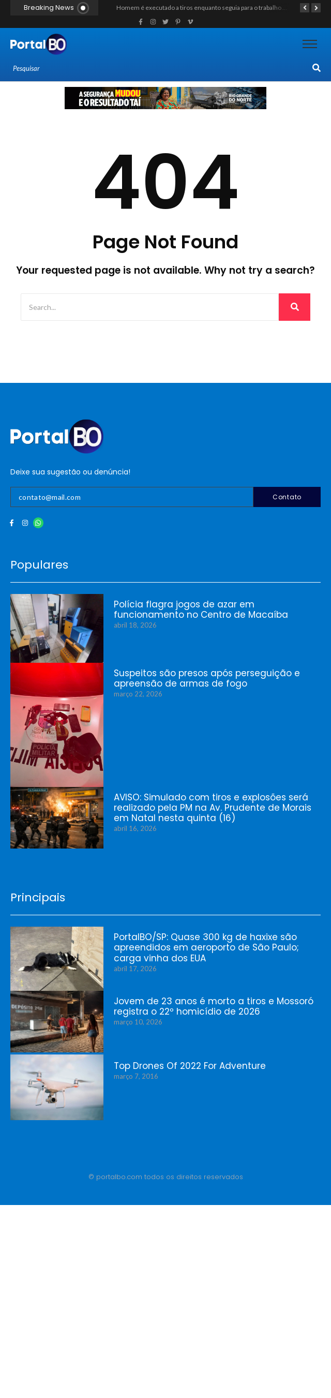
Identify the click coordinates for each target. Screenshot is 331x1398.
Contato (287, 497)
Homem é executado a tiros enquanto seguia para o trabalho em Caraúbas (217, 7)
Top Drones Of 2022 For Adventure (190, 1066)
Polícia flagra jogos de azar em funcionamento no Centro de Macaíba (201, 609)
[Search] (161, 69)
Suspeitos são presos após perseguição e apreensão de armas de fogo (207, 678)
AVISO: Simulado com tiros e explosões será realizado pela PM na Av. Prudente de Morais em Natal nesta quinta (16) (212, 808)
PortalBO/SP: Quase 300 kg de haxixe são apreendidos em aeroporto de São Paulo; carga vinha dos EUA (206, 947)
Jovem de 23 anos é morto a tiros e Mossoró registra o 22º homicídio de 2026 (213, 1006)
